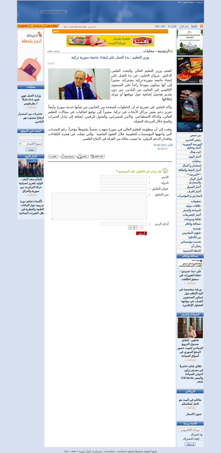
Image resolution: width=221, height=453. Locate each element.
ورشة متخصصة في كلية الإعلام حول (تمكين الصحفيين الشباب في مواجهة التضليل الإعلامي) (191, 297)
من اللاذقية (195, 237)
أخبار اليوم (195, 156)
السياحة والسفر (192, 210)
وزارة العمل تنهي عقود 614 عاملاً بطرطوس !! (31, 99)
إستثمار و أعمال (192, 165)
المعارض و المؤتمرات (189, 196)
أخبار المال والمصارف (195, 181)
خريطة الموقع (188, 2)
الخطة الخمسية (192, 250)
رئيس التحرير (193, 139)
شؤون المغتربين (192, 232)
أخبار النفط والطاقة (190, 170)
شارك (50, 63)
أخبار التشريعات (192, 214)
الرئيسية (200, 2)
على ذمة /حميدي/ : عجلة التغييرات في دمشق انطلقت (190, 274)
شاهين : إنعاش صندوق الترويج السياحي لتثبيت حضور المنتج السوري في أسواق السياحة (190, 346)
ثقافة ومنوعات (193, 219)
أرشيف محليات (53, 51)
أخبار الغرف (194, 191)
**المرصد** (194, 174)
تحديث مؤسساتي (191, 241)
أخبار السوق (194, 186)
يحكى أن (196, 246)
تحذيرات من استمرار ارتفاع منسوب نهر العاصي (31, 117)
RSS (179, 2)
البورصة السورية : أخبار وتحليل (191, 146)
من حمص (196, 135)
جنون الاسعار (193, 414)
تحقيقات (196, 201)
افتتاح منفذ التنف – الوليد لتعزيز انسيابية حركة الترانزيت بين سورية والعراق (31, 184)
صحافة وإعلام (193, 223)
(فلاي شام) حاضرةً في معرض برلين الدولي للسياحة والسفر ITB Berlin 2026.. (191, 374)
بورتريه (197, 228)
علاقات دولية (194, 205)
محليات (197, 161)
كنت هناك (196, 152)
